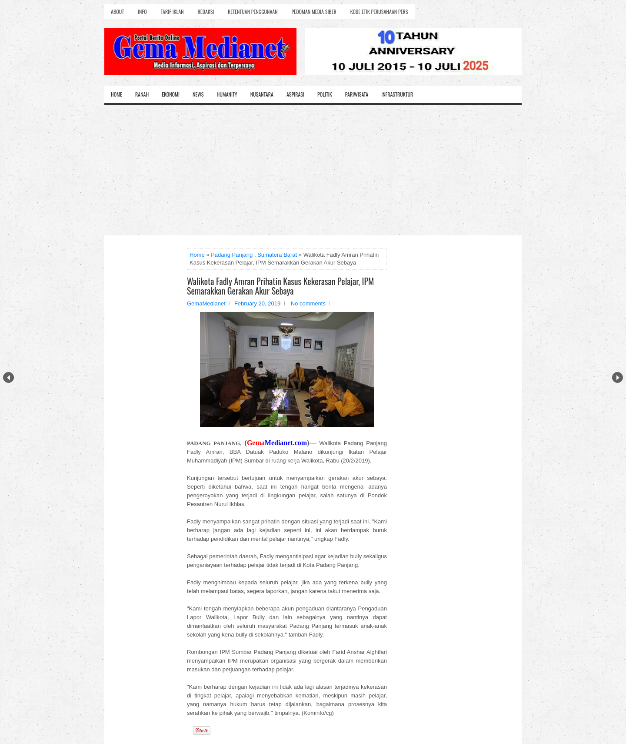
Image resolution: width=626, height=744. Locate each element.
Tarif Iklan (172, 11)
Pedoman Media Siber (314, 11)
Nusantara (261, 94)
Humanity (227, 94)
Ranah (142, 94)
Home (116, 94)
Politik (324, 94)
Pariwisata (356, 94)
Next (617, 377)
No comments (308, 303)
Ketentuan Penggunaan (252, 11)
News (198, 94)
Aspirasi (295, 94)
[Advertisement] (313, 170)
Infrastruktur (397, 94)
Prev (8, 377)
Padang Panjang (232, 254)
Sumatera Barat (277, 254)
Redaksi (206, 11)
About (117, 11)
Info (142, 11)
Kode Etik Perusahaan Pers (379, 11)
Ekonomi (171, 94)
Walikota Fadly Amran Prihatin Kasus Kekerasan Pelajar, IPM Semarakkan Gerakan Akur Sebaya (280, 285)
